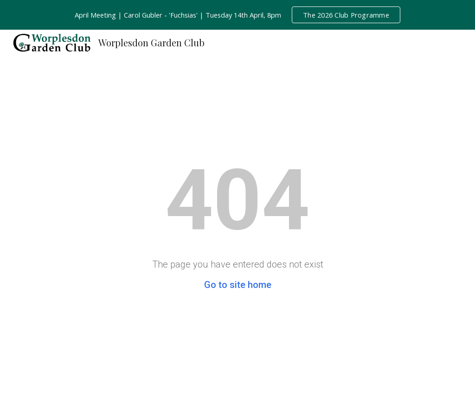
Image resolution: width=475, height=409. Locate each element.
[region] (237, 15)
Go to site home (237, 284)
